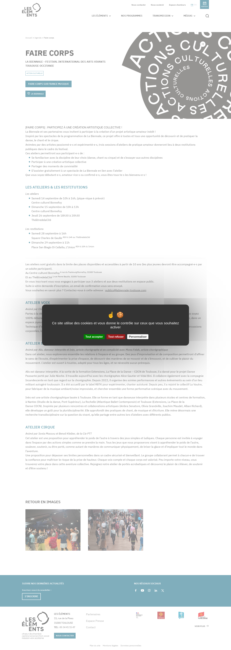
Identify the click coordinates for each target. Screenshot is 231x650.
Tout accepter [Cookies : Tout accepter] (94, 336)
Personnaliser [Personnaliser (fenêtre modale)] (138, 336)
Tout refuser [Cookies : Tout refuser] (116, 336)
